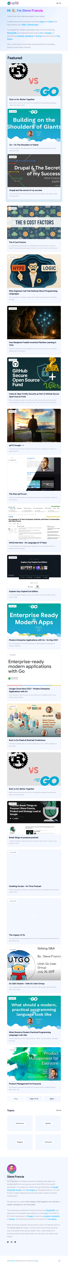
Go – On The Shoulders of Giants (23, 144)
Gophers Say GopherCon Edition (23, 591)
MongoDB (11, 1190)
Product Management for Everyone (25, 1083)
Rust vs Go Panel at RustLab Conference (27, 740)
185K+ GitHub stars (30, 25)
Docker (39, 36)
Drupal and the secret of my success (25, 190)
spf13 (13, 1261)
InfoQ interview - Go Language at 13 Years (28, 542)
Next (52, 1099)
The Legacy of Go (17, 935)
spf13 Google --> (16, 445)
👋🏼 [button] (13, 10)
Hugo (41, 21)
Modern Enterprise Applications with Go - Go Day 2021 (33, 640)
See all (58, 1110)
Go (41, 33)
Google (48, 33)
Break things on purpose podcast (23, 837)
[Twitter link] (8, 1242)
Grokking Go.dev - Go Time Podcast (25, 886)
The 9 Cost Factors (17, 242)
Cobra (50, 21)
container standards (24, 36)
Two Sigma (30, 1190)
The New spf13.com (18, 494)
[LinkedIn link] (15, 1242)
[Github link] (11, 1242)
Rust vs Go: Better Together (22, 99)
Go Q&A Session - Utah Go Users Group (26, 983)
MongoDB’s (12, 33)
